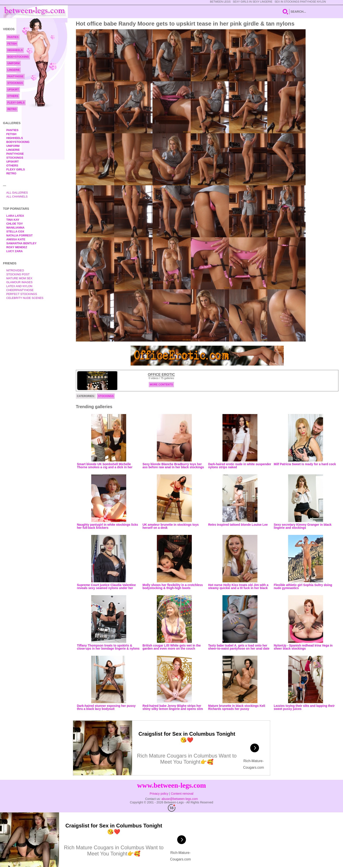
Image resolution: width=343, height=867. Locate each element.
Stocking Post (18, 274)
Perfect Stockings (21, 294)
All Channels (17, 196)
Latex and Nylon (19, 286)
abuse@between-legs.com (179, 799)
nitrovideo (15, 270)
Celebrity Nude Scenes (25, 298)
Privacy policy (159, 793)
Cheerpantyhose (20, 290)
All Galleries (17, 192)
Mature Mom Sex (19, 278)
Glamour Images (19, 282)
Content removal (182, 793)
